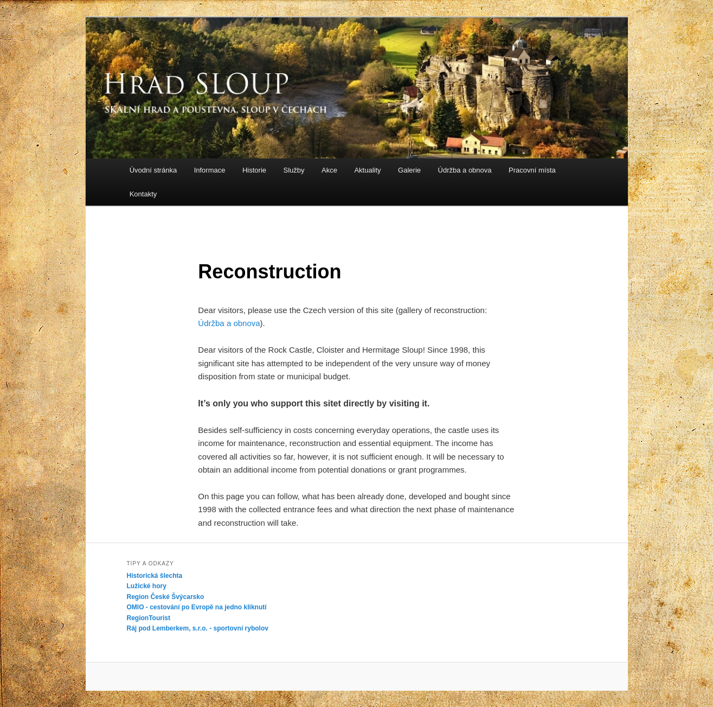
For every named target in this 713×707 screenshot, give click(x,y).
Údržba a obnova (465, 170)
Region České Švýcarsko (165, 597)
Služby (294, 170)
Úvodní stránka (153, 170)
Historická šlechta (155, 575)
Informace (210, 170)
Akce (329, 170)
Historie (254, 170)
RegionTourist (148, 618)
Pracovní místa (532, 170)
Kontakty (143, 194)
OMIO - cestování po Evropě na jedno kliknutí (197, 607)
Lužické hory (146, 586)
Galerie (409, 170)
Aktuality (367, 170)
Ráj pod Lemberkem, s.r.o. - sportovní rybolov (197, 628)
